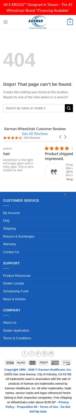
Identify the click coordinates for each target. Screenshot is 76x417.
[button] (60, 137)
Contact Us (11, 252)
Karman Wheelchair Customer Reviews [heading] (35, 129)
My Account (11, 213)
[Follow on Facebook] (25, 354)
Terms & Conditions (17, 338)
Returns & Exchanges (18, 236)
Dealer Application (16, 330)
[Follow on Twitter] (38, 354)
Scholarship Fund (15, 291)
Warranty (9, 244)
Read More (50, 177)
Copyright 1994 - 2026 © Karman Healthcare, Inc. (38, 369)
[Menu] (5, 22)
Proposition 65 (27, 407)
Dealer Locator (13, 283)
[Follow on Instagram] (31, 354)
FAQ (6, 221)
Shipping (9, 228)
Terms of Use (49, 407)
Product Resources (17, 275)
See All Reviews (35, 133)
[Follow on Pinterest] (45, 354)
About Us (9, 322)
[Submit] (69, 108)
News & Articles (14, 299)
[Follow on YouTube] (51, 354)
